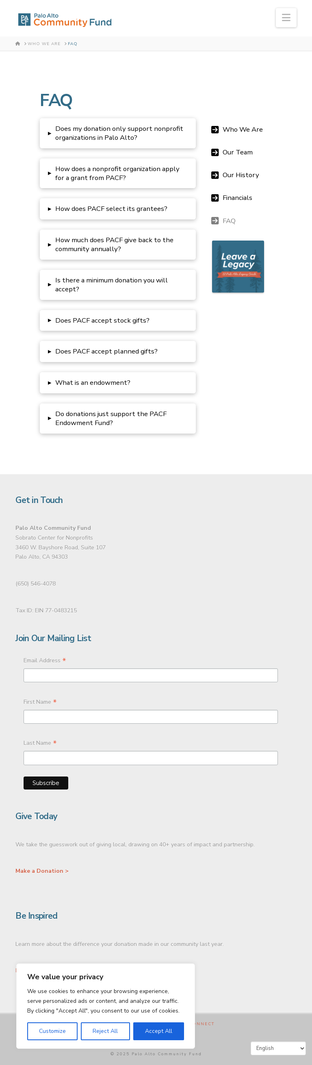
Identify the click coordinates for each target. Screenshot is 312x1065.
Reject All (105, 1031)
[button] (286, 17)
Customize (52, 1031)
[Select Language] (278, 1048)
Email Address (45, 661)
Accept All (158, 1031)
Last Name (40, 744)
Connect (201, 1024)
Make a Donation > (42, 871)
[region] (105, 1006)
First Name (40, 703)
